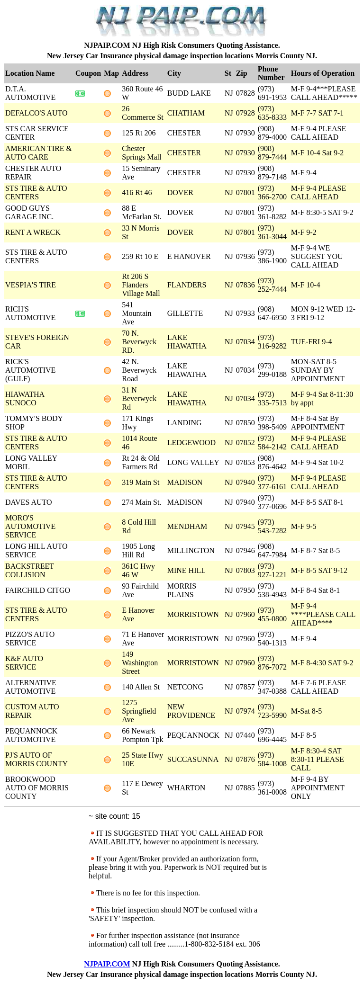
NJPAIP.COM (107, 964)
